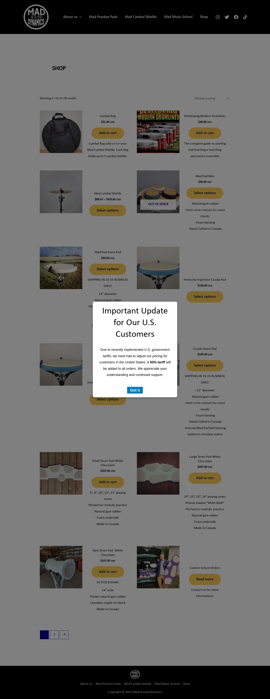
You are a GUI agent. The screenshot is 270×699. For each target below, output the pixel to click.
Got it (135, 390)
